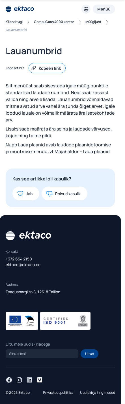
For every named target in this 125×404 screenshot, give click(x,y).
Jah (25, 193)
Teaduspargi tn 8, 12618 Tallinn (33, 291)
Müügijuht (93, 22)
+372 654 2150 (19, 259)
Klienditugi (14, 22)
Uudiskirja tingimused (97, 392)
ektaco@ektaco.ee (23, 264)
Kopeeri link (46, 68)
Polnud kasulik (63, 193)
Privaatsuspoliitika (58, 392)
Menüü (104, 9)
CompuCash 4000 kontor (54, 22)
